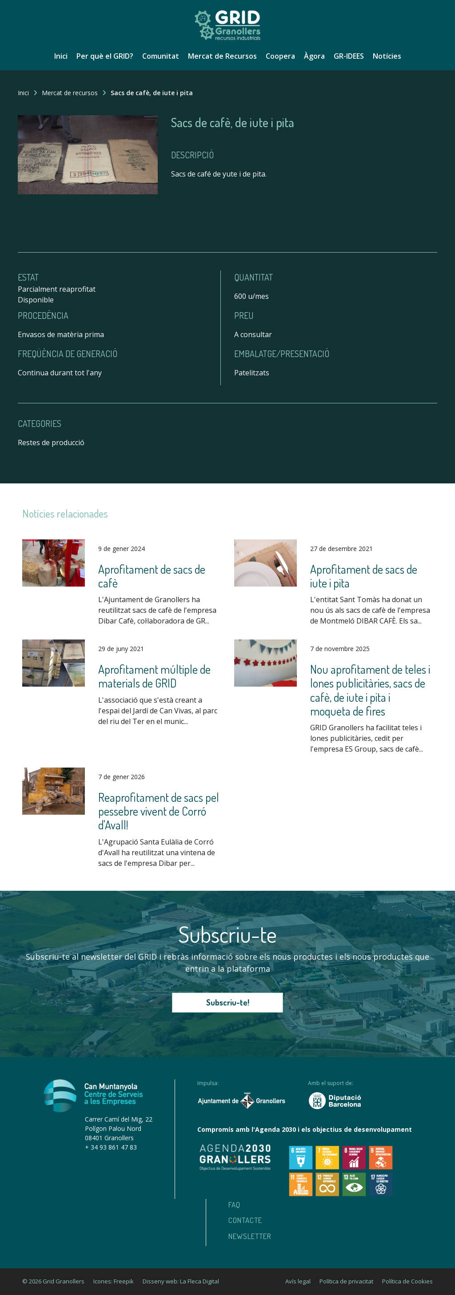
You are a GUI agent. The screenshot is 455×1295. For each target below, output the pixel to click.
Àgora (314, 56)
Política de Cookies (407, 1281)
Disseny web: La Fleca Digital (181, 1281)
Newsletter (249, 1236)
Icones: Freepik (113, 1281)
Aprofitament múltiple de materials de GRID (154, 676)
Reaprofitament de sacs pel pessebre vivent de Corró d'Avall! (158, 811)
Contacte (245, 1220)
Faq (234, 1204)
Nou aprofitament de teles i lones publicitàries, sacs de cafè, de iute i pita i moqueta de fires (370, 690)
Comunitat (160, 56)
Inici (61, 56)
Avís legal (298, 1281)
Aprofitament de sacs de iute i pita (363, 576)
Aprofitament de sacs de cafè (151, 576)
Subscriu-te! (227, 1002)
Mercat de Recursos (222, 56)
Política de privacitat (346, 1281)
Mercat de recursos (70, 92)
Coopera (280, 56)
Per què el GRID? (104, 56)
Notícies (387, 56)
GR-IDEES (349, 56)
